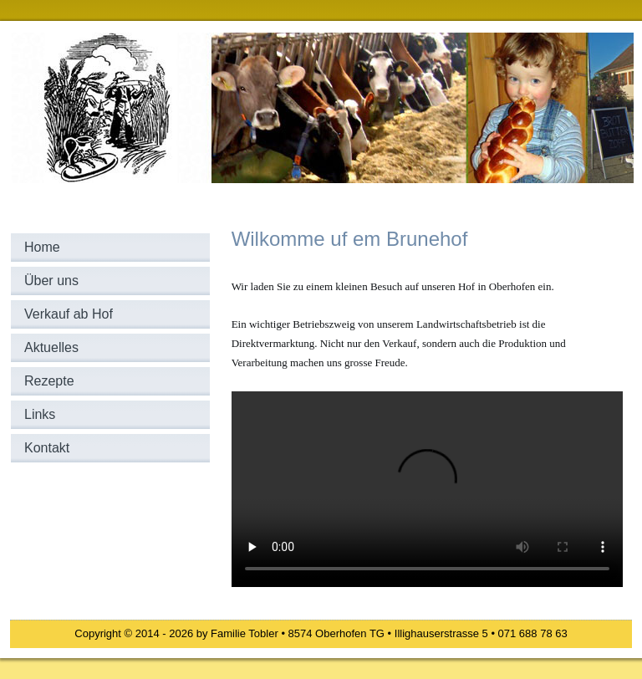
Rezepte (49, 381)
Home (42, 247)
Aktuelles (51, 347)
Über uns (51, 280)
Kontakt (46, 448)
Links (39, 414)
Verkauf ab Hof (68, 314)
